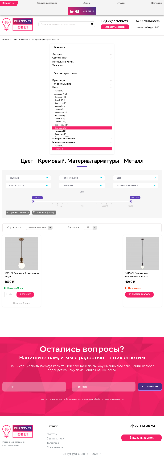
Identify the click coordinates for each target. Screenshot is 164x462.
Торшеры (57, 65)
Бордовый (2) (60, 103)
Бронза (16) (59, 106)
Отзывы (121, 3)
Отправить (150, 386)
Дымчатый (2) (60, 112)
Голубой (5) (59, 109)
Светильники (55, 438)
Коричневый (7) (61, 125)
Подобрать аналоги (139, 294)
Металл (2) (59, 149)
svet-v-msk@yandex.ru (148, 21)
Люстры (52, 434)
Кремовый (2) (60, 128)
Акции (86, 3)
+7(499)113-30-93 (114, 21)
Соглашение (55, 447)
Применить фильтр (19, 212)
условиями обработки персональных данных (103, 399)
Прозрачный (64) (62, 137)
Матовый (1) (60, 131)
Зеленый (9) (59, 119)
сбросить (58, 91)
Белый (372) (59, 100)
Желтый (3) (59, 116)
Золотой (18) (60, 122)
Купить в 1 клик (21, 303)
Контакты (156, 3)
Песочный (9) (60, 134)
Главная (5, 39)
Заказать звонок (115, 27)
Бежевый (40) (60, 97)
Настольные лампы (63, 62)
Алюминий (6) (60, 94)
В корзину (25, 294)
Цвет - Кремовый (20, 39)
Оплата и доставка (47, 3)
